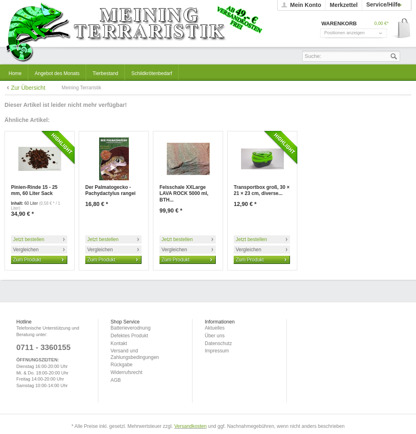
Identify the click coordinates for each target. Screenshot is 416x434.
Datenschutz (218, 343)
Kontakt (119, 343)
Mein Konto (305, 5)
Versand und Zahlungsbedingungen (135, 354)
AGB (116, 380)
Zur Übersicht (28, 87)
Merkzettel (343, 5)
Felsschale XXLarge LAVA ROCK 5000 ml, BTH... (183, 193)
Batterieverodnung (130, 328)
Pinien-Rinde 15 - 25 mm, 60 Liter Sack (34, 190)
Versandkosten (190, 426)
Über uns (215, 336)
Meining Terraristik (133, 31)
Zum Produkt (27, 260)
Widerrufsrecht (126, 372)
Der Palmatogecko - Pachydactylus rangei (110, 190)
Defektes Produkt (129, 336)
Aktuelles (215, 328)
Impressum (217, 351)
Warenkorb (401, 28)
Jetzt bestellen (28, 239)
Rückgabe (122, 365)
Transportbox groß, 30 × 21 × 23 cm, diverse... (262, 190)
